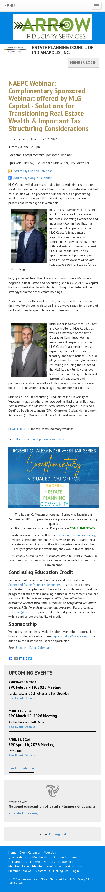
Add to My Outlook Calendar (32, 171)
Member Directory (42, 862)
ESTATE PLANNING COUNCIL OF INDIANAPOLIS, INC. (62, 49)
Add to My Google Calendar (32, 178)
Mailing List (58, 834)
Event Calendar (30, 852)
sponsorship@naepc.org (70, 636)
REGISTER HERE (19, 429)
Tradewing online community (75, 535)
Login (75, 871)
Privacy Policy (85, 879)
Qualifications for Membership (29, 857)
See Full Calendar (21, 768)
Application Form (70, 866)
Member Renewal (20, 871)
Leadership (65, 862)
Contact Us (43, 871)
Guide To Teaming (25, 813)
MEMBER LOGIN (83, 62)
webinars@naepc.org (23, 612)
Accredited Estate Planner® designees (34, 585)
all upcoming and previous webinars (39, 439)
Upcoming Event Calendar (32, 648)
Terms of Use (15, 882)
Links (74, 857)
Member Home (18, 866)
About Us (50, 852)
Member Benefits (44, 866)
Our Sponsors (17, 862)
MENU (9, 5)
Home (12, 852)
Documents (60, 857)
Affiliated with (52, 804)
